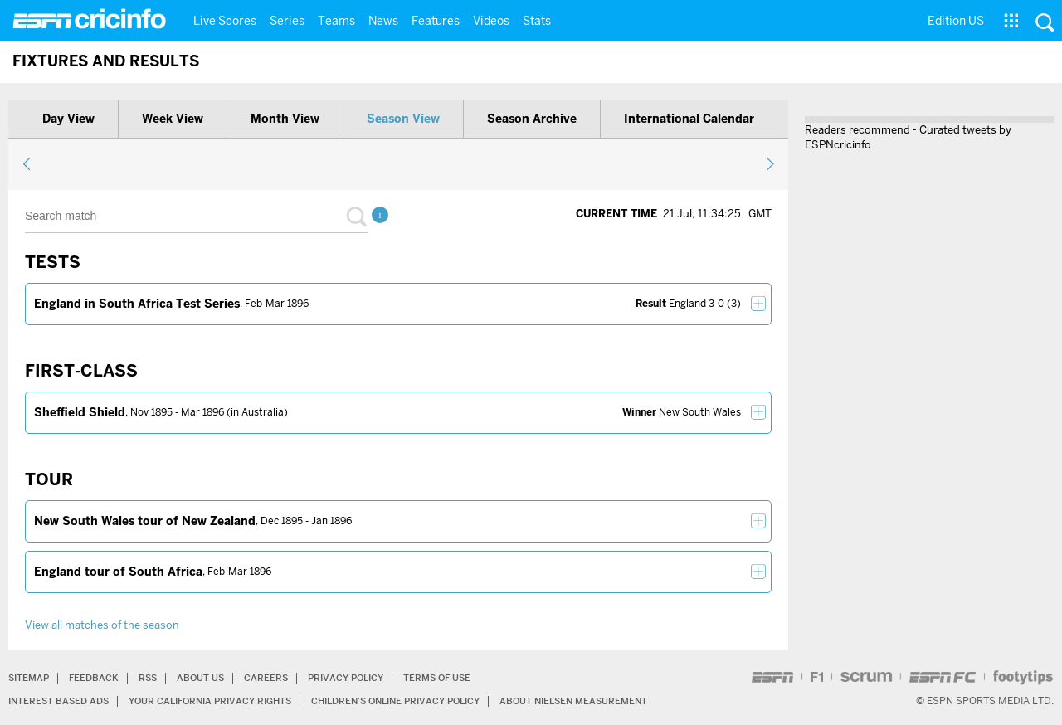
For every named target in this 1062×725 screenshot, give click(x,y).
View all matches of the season (102, 625)
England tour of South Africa (118, 571)
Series (287, 20)
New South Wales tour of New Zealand (145, 520)
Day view (68, 118)
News (383, 20)
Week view (172, 118)
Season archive (532, 118)
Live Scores (224, 20)
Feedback (99, 677)
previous (27, 163)
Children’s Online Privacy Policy (427, 700)
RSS (155, 677)
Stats (537, 20)
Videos (491, 20)
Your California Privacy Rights (225, 700)
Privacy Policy (364, 677)
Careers (279, 677)
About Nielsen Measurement (620, 700)
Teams (336, 20)
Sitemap (30, 677)
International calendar (689, 118)
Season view (403, 118)
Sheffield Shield (79, 412)
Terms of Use (462, 677)
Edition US (956, 20)
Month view (285, 118)
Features (436, 20)
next (769, 163)
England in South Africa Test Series (137, 303)
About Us (210, 677)
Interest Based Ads (62, 700)
